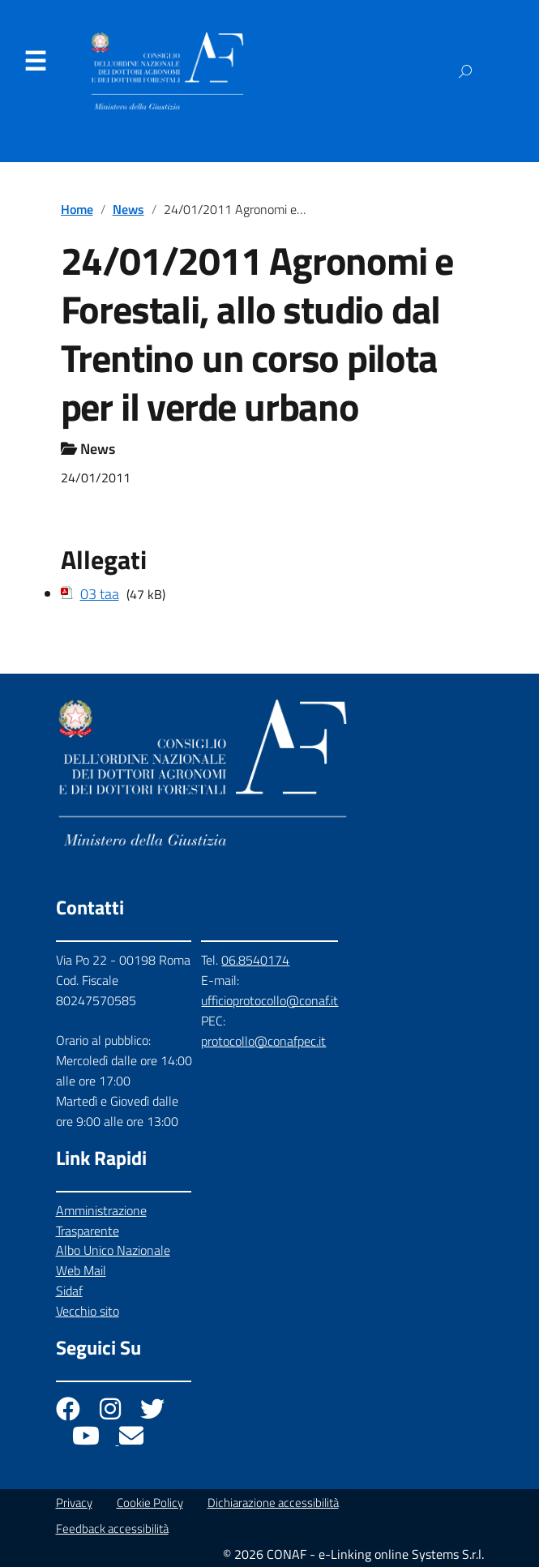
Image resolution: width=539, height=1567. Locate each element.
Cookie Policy (150, 1502)
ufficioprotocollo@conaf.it (269, 1000)
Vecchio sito (87, 1311)
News (128, 209)
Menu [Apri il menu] (35, 61)
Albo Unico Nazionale (113, 1250)
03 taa (99, 594)
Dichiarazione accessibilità (273, 1502)
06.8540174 (255, 960)
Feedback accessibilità (112, 1528)
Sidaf (69, 1290)
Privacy (74, 1502)
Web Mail (81, 1270)
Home (77, 209)
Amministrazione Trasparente (101, 1220)
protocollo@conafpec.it (263, 1041)
